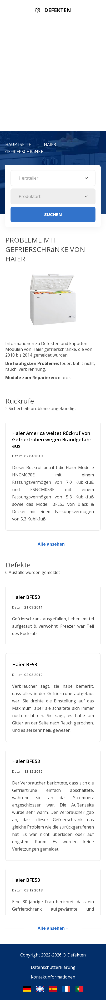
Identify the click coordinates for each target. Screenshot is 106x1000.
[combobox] (53, 178)
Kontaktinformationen (53, 977)
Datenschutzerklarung (53, 967)
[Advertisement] (53, 75)
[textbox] (53, 178)
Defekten (76, 955)
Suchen (53, 214)
